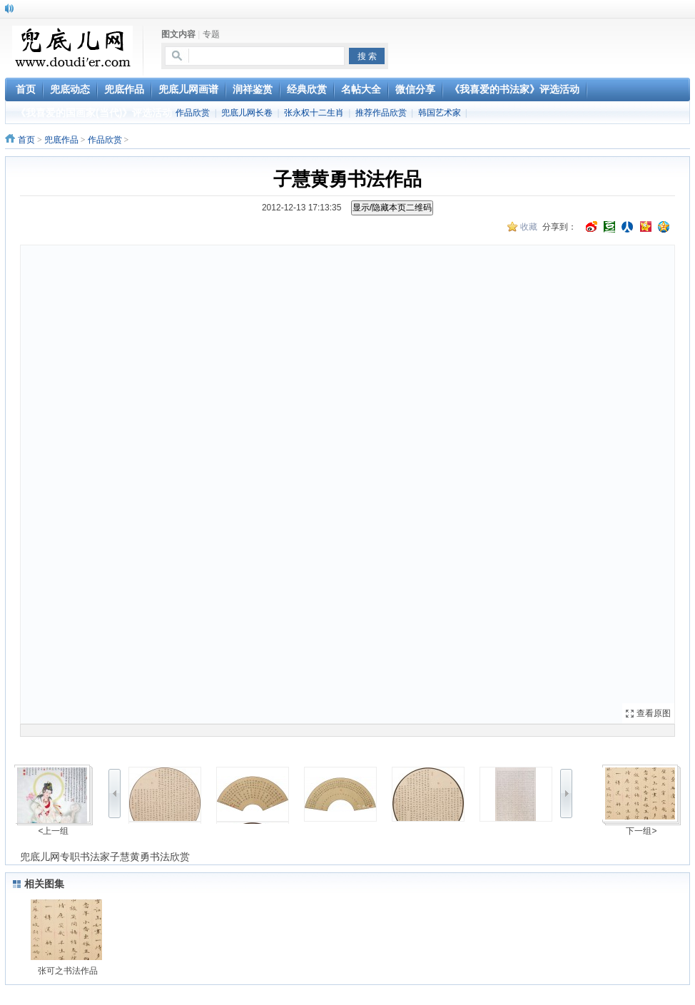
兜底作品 (61, 140)
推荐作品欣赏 (381, 113)
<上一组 (53, 831)
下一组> (641, 831)
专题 (211, 34)
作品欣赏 (193, 113)
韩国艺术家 (439, 113)
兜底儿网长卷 (247, 113)
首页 (26, 140)
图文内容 (178, 34)
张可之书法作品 (68, 971)
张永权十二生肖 (314, 113)
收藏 (528, 227)
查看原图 (653, 713)
